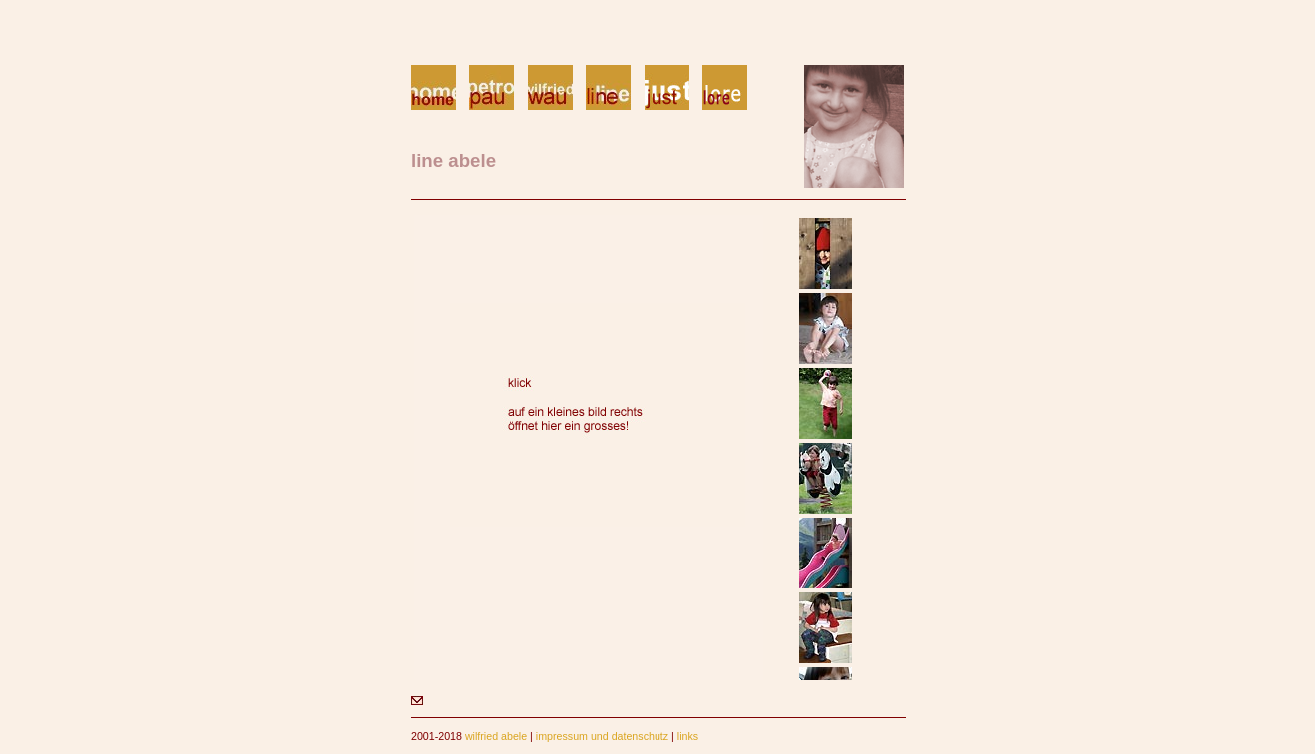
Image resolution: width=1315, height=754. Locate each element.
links (687, 736)
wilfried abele (496, 736)
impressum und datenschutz (602, 736)
